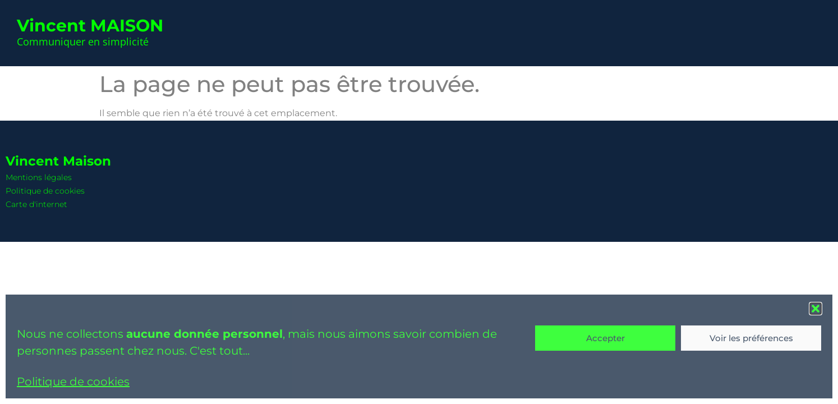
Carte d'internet (36, 204)
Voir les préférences (751, 338)
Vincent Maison (58, 161)
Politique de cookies (73, 381)
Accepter (605, 338)
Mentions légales (39, 177)
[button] (815, 308)
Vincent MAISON (90, 25)
